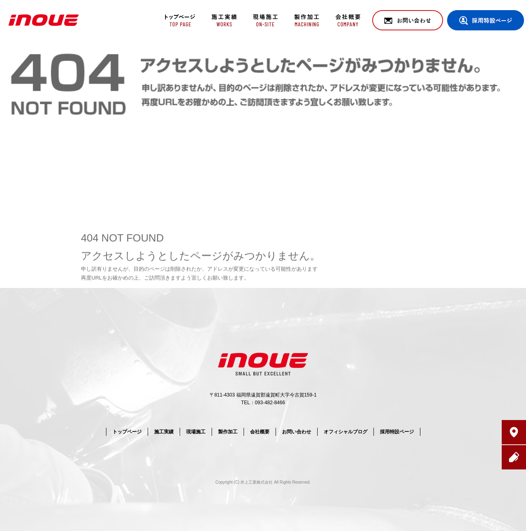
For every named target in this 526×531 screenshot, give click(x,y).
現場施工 (264, 20)
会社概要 (349, 20)
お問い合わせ (407, 20)
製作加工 (306, 20)
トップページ (179, 20)
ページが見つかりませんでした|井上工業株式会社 (461, 48)
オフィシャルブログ (345, 432)
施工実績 (221, 20)
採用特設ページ (485, 20)
